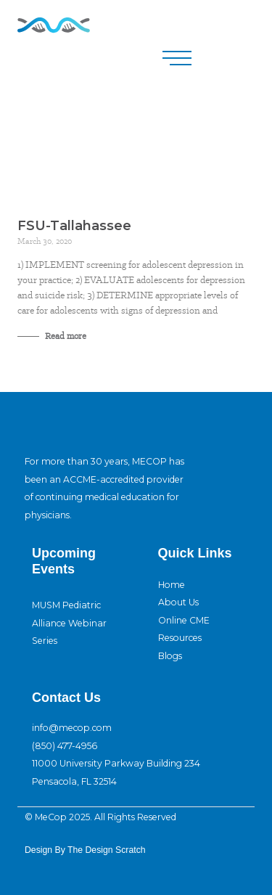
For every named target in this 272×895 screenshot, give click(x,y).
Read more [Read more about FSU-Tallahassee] (64, 336)
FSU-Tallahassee (74, 226)
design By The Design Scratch (85, 850)
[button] (176, 57)
